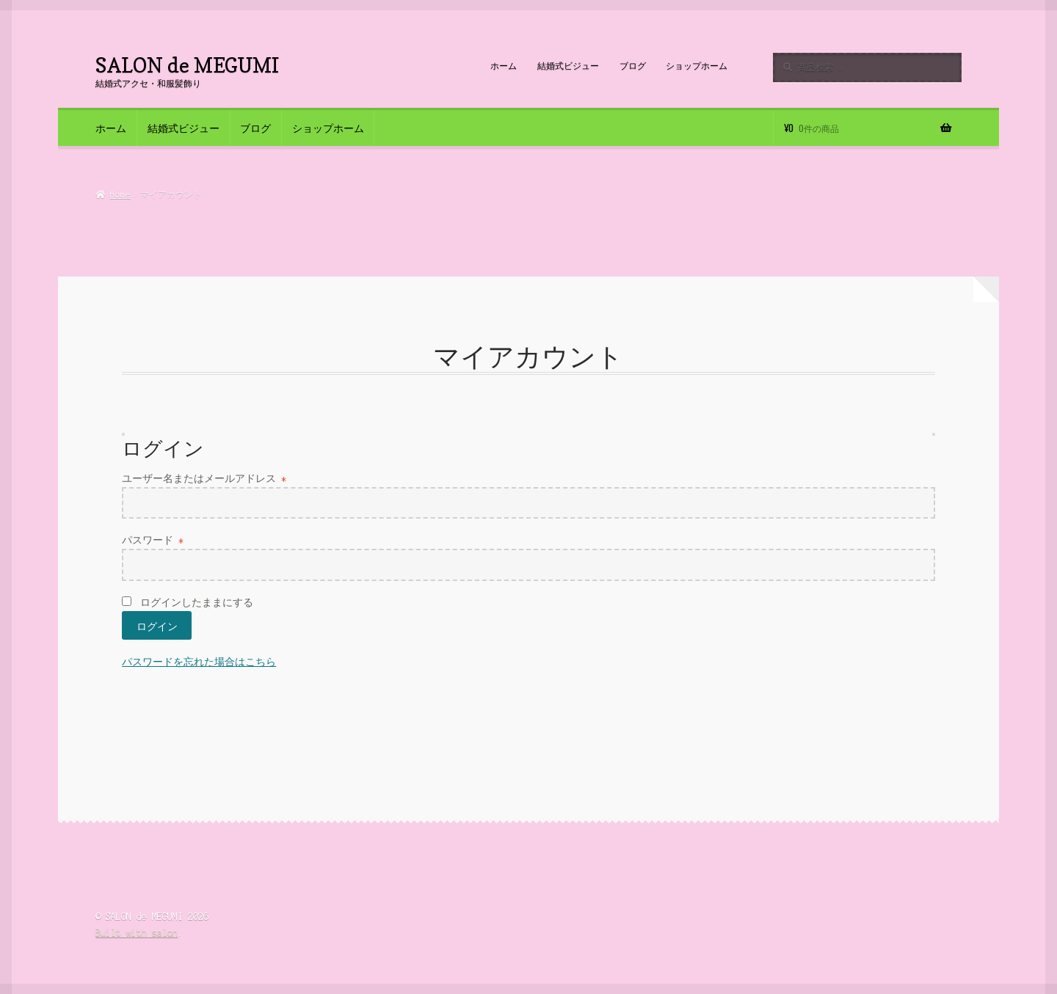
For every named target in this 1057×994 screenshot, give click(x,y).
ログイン (157, 625)
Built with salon (136, 933)
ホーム (503, 66)
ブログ (633, 66)
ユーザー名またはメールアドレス (204, 478)
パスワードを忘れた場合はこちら (199, 662)
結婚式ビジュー (568, 66)
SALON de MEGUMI (187, 65)
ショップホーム (696, 66)
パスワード (153, 540)
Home (120, 194)
